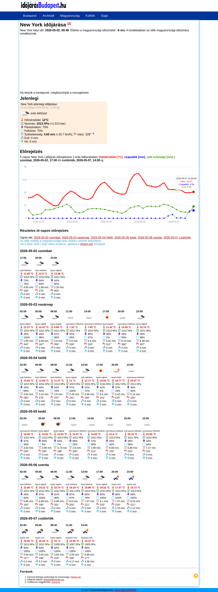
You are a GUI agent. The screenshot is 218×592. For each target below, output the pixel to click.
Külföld (90, 15)
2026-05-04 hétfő (102, 237)
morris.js (56, 582)
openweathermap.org (54, 579)
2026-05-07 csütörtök (177, 237)
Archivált (48, 15)
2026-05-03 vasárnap (75, 237)
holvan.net (76, 577)
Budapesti (30, 15)
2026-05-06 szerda (150, 237)
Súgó (104, 15)
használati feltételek (125, 590)
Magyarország (70, 15)
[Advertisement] (109, 62)
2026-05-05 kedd (125, 237)
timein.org (86, 244)
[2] (69, 23)
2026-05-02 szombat (47, 237)
